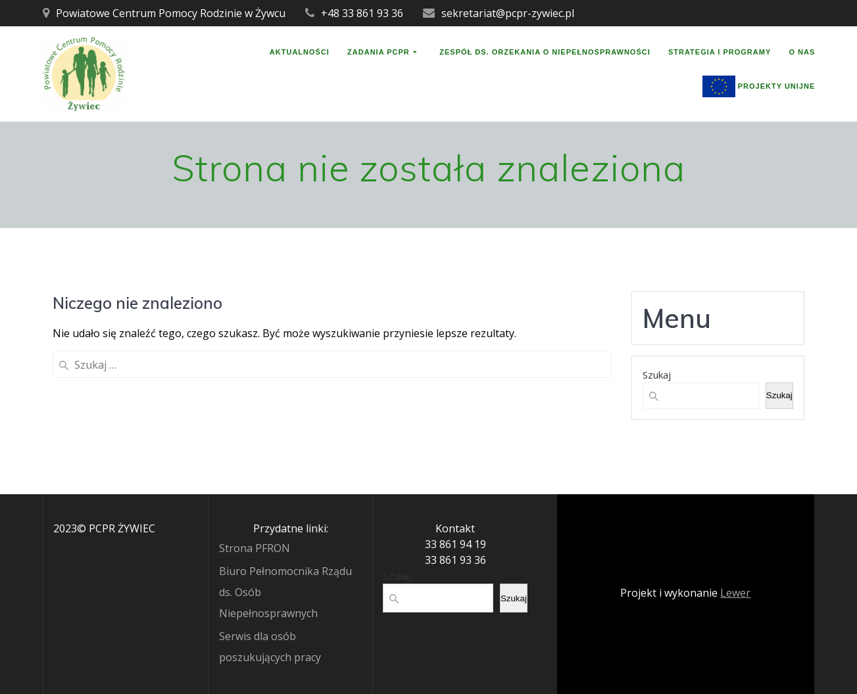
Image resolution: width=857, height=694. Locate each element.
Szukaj (657, 374)
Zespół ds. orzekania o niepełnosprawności (544, 52)
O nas (802, 52)
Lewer (735, 593)
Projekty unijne (759, 86)
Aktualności (300, 52)
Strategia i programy (719, 52)
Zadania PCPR (378, 52)
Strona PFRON (254, 548)
